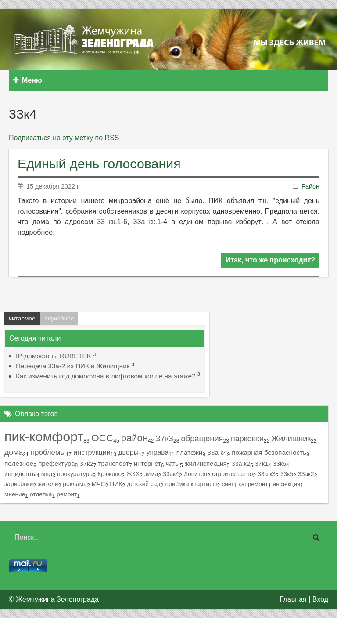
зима (151, 473)
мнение (14, 494)
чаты (173, 463)
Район (310, 186)
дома (13, 452)
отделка (41, 494)
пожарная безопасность (269, 452)
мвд (46, 473)
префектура (56, 463)
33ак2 (306, 473)
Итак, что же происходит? (270, 260)
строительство (232, 473)
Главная (293, 599)
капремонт (253, 484)
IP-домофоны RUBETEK (53, 356)
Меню (27, 80)
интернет (147, 463)
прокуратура (75, 473)
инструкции (91, 452)
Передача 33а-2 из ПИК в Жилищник (72, 366)
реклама (75, 483)
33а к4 (217, 452)
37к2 (86, 463)
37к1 (261, 463)
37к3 (164, 438)
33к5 (286, 473)
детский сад (143, 483)
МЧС (98, 483)
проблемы (48, 452)
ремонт (67, 494)
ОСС (102, 438)
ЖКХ (133, 473)
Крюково (109, 473)
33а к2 (240, 463)
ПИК (116, 483)
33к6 (279, 463)
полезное (18, 463)
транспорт (113, 463)
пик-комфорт (43, 436)
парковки (247, 438)
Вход (320, 599)
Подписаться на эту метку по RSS (64, 138)
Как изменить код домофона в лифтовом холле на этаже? (105, 376)
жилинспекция (206, 463)
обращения (202, 438)
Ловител (195, 473)
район (134, 438)
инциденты (20, 473)
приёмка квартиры (191, 483)
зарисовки (18, 483)
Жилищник (291, 438)
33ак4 (171, 473)
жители (48, 483)
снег (227, 484)
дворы (128, 452)
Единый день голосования (99, 163)
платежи (189, 452)
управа (158, 452)
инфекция (287, 484)
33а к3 (267, 473)
